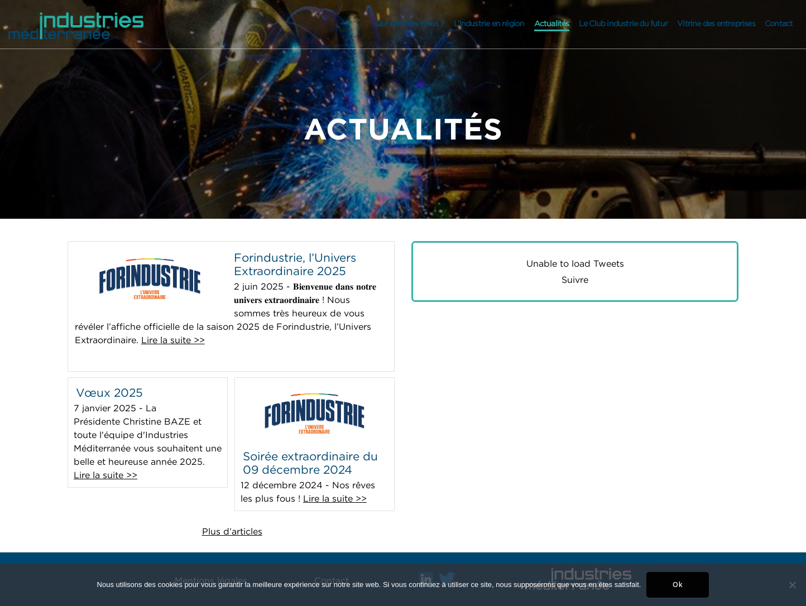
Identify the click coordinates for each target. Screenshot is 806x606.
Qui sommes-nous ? (409, 23)
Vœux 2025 (109, 392)
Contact (779, 23)
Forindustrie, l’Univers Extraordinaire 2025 (295, 264)
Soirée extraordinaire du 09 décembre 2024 (310, 462)
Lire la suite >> (173, 340)
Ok (678, 584)
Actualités (551, 23)
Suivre (575, 280)
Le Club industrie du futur (623, 23)
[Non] (792, 584)
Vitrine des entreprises (716, 23)
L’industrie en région (489, 23)
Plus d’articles (232, 531)
